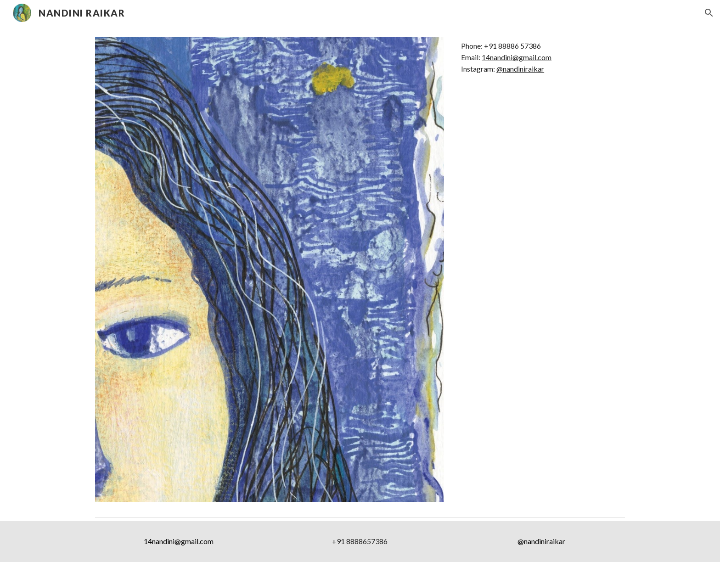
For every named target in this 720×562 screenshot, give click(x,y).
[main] (541, 58)
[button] (709, 13)
